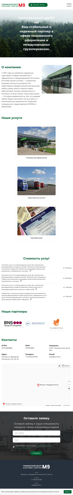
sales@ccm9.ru (55, 357)
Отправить (36, 453)
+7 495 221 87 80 (31, 357)
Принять (67, 492)
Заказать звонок (38, 5)
